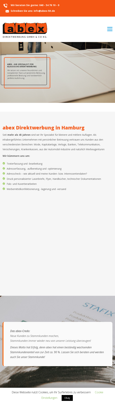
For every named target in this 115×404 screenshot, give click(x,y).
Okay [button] (67, 398)
